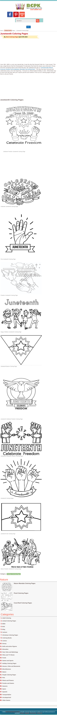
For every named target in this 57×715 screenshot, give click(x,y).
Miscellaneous (6, 669)
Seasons (5, 686)
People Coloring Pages (9, 674)
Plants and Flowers (8, 680)
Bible (3, 623)
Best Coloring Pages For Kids (13, 711)
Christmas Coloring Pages (10, 635)
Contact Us (39, 713)
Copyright (26, 713)
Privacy (22, 713)
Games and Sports (7, 660)
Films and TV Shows (8, 655)
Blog (3, 629)
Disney (4, 643)
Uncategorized (6, 697)
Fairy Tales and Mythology (10, 652)
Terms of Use (33, 713)
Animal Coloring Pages (9, 621)
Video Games (6, 700)
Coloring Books (7, 638)
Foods (4, 657)
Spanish (4, 691)
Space (4, 689)
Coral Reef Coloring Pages (23, 603)
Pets (3, 677)
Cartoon (4, 632)
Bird (3, 626)
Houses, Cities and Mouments (11, 666)
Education (5, 649)
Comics (4, 640)
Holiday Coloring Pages (10, 30)
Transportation (6, 694)
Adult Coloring (6, 618)
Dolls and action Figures (9, 646)
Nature (4, 672)
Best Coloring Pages (12, 37)
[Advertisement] (28, 51)
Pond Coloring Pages (21, 593)
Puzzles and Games (8, 683)
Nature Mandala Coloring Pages (24, 583)
